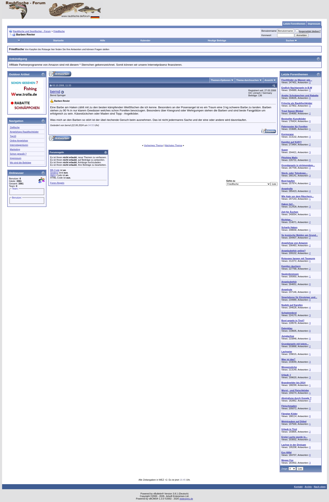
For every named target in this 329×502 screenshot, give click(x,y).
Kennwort (266, 35)
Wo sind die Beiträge (20, 162)
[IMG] (53, 175)
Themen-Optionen (221, 80)
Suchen (291, 40)
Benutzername (269, 31)
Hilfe (102, 40)
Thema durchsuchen (247, 80)
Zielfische (15, 127)
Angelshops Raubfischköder (24, 131)
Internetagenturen (19, 145)
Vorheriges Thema (153, 145)
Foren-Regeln (57, 183)
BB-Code (55, 170)
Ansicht (269, 80)
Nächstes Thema (173, 145)
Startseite (58, 40)
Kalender (145, 40)
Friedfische (59, 31)
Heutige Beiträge (217, 40)
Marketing (15, 149)
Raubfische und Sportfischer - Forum (32, 31)
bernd (55, 91)
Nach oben (320, 486)
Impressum (15, 158)
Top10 (13, 136)
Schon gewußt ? (18, 154)
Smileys (54, 172)
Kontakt (298, 486)
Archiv (308, 486)
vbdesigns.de (186, 498)
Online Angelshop (19, 140)
